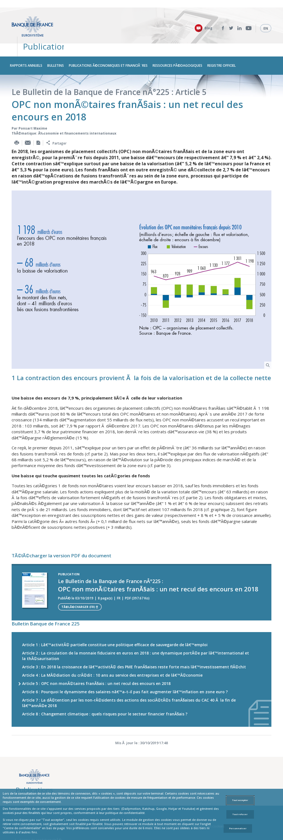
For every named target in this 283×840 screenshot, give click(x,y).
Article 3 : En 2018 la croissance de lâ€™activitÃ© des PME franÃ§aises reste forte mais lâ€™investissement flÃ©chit (134, 646)
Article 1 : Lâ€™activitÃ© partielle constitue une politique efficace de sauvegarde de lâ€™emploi (115, 624)
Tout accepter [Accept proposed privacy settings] (240, 800)
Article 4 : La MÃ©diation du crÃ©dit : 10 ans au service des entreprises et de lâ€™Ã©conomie (112, 654)
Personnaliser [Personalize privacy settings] (238, 828)
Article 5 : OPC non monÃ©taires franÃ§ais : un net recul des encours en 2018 (96, 663)
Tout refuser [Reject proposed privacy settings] (240, 814)
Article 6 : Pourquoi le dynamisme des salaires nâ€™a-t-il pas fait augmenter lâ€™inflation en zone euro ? (125, 671)
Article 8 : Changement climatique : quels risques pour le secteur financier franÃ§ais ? (104, 693)
